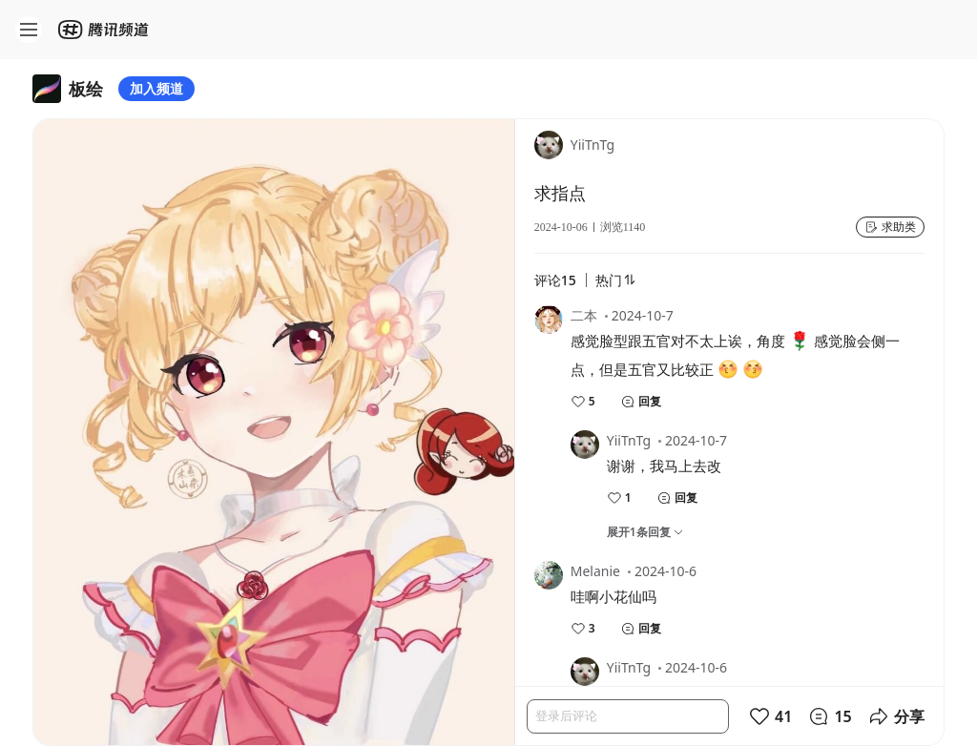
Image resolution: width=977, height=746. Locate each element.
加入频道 (156, 88)
